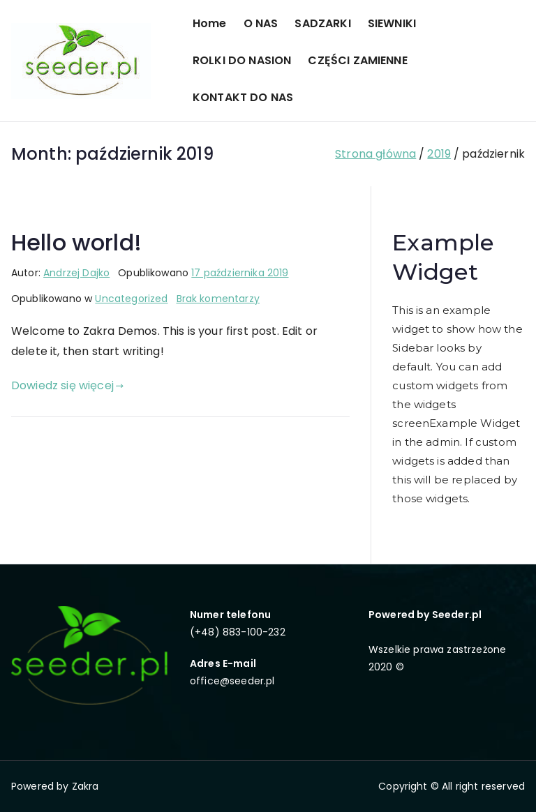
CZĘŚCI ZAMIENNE (357, 60)
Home (210, 23)
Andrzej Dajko (76, 273)
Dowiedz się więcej (67, 385)
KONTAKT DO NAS (243, 97)
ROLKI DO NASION (242, 60)
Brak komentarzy (218, 299)
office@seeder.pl (232, 681)
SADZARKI (322, 23)
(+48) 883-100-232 (237, 632)
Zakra (85, 786)
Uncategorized (131, 299)
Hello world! (76, 242)
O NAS (261, 23)
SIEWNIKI (392, 23)
